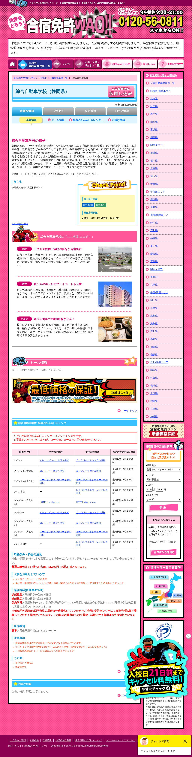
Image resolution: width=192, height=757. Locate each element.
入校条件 (34, 740)
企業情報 (47, 740)
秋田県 (154, 106)
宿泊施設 (90, 111)
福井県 (154, 238)
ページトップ (129, 410)
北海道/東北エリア (160, 90)
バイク (63, 64)
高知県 (154, 339)
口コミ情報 (122, 111)
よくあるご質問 (18, 740)
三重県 (154, 261)
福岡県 (154, 370)
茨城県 (154, 152)
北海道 (154, 98)
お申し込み (145, 64)
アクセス (58, 111)
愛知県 (154, 253)
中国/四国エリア (159, 292)
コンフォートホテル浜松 (52, 471)
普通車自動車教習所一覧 (35, 64)
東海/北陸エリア (159, 214)
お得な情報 (118, 120)
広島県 (154, 308)
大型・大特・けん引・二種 (88, 64)
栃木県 (154, 160)
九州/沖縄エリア (159, 362)
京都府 (154, 277)
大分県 (154, 393)
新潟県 (154, 199)
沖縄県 (154, 416)
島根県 (154, 315)
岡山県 (154, 300)
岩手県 (154, 114)
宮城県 (154, 129)
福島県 (154, 137)
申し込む (121, 92)
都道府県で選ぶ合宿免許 (163, 75)
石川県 (154, 230)
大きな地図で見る (20, 223)
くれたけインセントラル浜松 (54, 460)
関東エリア (156, 145)
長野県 (154, 207)
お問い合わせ (171, 64)
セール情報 (57, 120)
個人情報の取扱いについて (88, 740)
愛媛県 (154, 354)
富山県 (154, 245)
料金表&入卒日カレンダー (88, 120)
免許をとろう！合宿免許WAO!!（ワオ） (28, 745)
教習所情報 (27, 111)
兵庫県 (154, 284)
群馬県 (154, 168)
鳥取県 (154, 323)
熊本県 (154, 401)
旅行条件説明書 (63, 740)
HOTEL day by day (49, 502)
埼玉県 (154, 176)
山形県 (154, 121)
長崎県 (154, 385)
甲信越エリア (157, 191)
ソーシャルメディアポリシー (120, 740)
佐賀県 (154, 377)
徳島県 (154, 346)
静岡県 (154, 222)
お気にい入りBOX (117, 64)
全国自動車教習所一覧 (162, 83)
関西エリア (156, 269)
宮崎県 (154, 408)
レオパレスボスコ (85, 490)
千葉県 (154, 183)
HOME (13, 64)
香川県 (154, 331)
